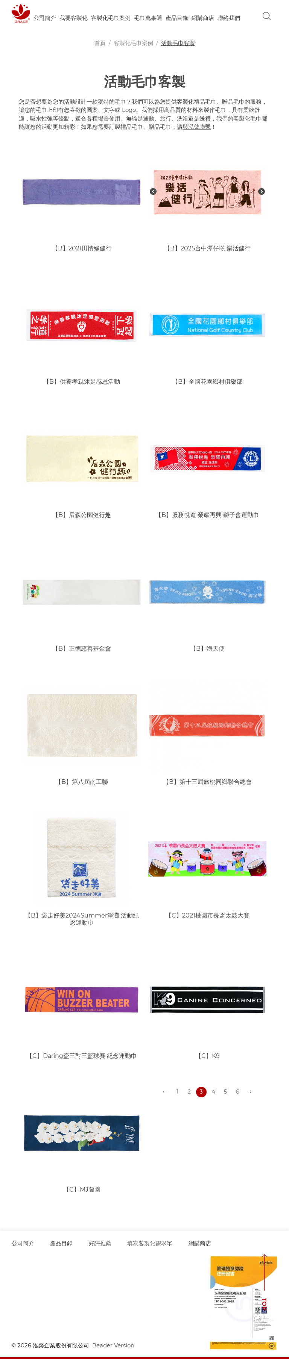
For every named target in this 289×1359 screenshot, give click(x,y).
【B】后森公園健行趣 (81, 514)
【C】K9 (207, 1055)
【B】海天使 (207, 648)
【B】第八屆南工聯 (81, 781)
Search (266, 16)
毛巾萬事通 (148, 17)
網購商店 (203, 17)
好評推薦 (101, 1243)
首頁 (100, 43)
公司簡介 (44, 17)
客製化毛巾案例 (111, 17)
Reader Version (113, 1345)
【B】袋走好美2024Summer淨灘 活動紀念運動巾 (82, 919)
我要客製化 (73, 17)
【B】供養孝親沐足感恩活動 (81, 381)
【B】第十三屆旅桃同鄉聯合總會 (207, 781)
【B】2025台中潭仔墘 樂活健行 (207, 248)
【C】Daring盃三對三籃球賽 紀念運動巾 (81, 1055)
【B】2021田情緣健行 (82, 248)
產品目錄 (177, 17)
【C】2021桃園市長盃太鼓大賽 (207, 915)
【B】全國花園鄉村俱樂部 (207, 381)
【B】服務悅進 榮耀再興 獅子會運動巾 (207, 514)
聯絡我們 (229, 17)
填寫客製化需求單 (151, 1243)
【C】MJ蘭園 (81, 1189)
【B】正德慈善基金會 (81, 648)
